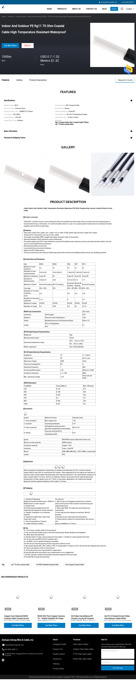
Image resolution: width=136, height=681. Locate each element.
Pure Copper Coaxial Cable (74, 565)
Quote (114, 9)
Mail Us (27, 45)
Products (62, 9)
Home (49, 9)
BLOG (104, 9)
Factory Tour (58, 649)
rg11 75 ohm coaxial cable (20, 565)
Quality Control (59, 654)
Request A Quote (125, 80)
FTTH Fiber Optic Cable (82, 654)
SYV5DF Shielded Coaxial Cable (47, 565)
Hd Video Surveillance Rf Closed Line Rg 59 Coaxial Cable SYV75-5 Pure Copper (83, 618)
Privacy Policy (58, 669)
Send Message (118, 668)
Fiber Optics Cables (80, 644)
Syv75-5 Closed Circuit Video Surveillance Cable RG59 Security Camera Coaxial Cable (117, 618)
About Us (76, 9)
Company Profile (59, 644)
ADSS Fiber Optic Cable (82, 659)
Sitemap (56, 664)
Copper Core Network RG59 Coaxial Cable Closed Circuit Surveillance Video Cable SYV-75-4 (17, 618)
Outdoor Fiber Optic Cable (83, 649)
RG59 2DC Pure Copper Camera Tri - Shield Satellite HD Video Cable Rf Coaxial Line (51, 618)
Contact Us (91, 9)
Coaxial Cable (21, 16)
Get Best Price (10, 45)
